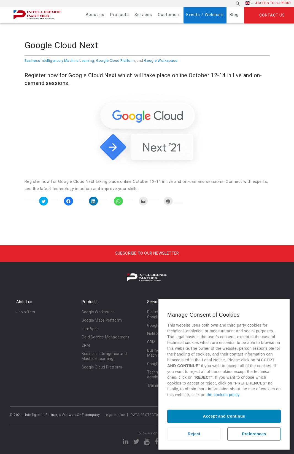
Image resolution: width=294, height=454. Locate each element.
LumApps (90, 329)
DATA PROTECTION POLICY (153, 414)
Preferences (254, 434)
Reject (194, 434)
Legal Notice (114, 414)
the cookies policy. (224, 394)
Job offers (25, 312)
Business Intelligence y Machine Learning (59, 60)
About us (95, 14)
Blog (234, 14)
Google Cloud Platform (115, 60)
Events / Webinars (205, 14)
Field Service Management (105, 337)
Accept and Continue (224, 416)
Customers (169, 14)
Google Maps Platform (102, 320)
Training (154, 385)
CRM (86, 345)
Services (143, 14)
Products (119, 14)
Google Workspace (160, 60)
